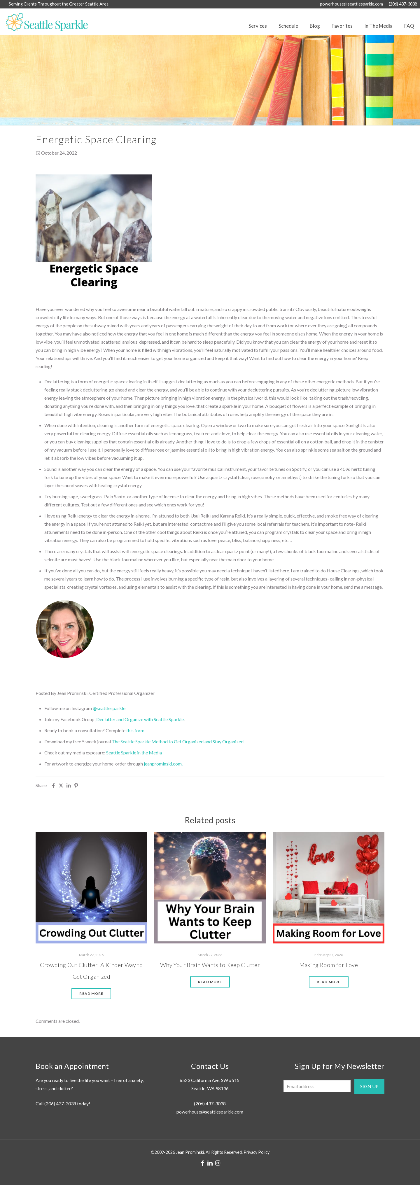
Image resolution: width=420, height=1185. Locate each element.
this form (135, 730)
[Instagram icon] (217, 1162)
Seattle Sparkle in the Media (134, 752)
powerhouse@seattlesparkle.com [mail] (351, 3)
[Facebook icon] (202, 1162)
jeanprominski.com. (163, 763)
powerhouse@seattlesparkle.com (209, 1111)
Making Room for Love (328, 964)
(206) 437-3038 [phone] (403, 3)
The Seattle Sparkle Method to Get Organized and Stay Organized (178, 741)
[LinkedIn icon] (210, 1162)
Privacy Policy (257, 1152)
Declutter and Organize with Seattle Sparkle (140, 719)
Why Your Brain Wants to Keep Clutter (210, 964)
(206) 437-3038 (60, 1103)
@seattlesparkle (109, 708)
